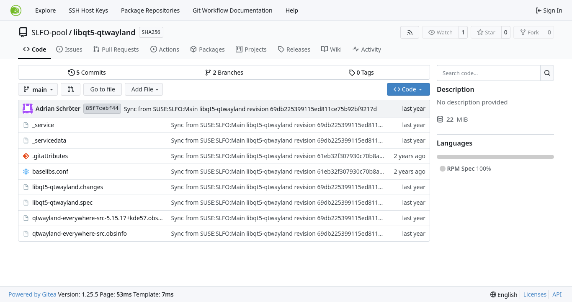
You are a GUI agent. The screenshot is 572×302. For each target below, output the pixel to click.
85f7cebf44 (102, 108)
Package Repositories (150, 10)
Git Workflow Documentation (233, 10)
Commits (87, 72)
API (557, 294)
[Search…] (547, 73)
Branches (224, 72)
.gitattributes (50, 156)
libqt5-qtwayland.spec (62, 202)
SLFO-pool (49, 32)
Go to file (102, 89)
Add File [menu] (145, 89)
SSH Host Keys (88, 10)
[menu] (504, 295)
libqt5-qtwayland (104, 32)
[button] (71, 89)
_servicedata (49, 140)
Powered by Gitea (32, 294)
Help (292, 10)
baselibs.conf (50, 171)
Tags (361, 72)
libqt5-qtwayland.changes (67, 187)
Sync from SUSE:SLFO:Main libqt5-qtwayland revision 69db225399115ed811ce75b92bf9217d (250, 109)
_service (43, 125)
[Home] (16, 10)
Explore (45, 10)
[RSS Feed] (410, 32)
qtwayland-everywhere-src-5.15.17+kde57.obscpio (97, 218)
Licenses (535, 294)
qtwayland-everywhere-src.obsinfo (79, 233)
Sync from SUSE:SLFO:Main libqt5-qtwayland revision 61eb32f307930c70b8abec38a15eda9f (296, 156)
